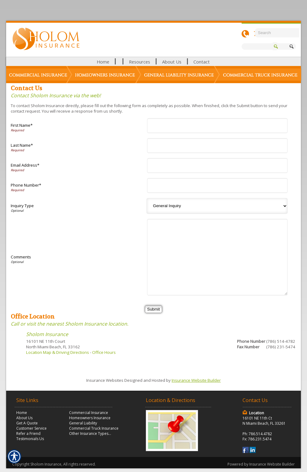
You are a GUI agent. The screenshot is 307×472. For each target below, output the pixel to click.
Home (21, 412)
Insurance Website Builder (196, 380)
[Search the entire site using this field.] (277, 32)
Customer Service (31, 428)
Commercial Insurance (88, 412)
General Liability (83, 423)
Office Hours (104, 352)
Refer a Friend (28, 433)
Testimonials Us (30, 438)
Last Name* (22, 145)
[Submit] (153, 309)
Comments (21, 257)
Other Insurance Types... (90, 433)
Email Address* (25, 165)
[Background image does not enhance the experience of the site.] (153, 61)
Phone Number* (26, 185)
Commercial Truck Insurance (94, 428)
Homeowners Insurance (90, 417)
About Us (24, 417)
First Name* (22, 125)
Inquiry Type (22, 205)
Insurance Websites (104, 380)
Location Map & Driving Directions (57, 352)
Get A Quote (27, 423)
